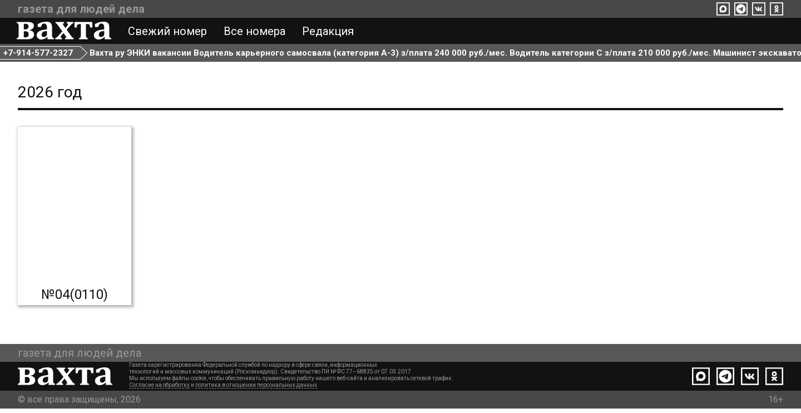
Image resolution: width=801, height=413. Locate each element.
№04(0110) (74, 299)
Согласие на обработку (159, 389)
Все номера (255, 32)
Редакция (329, 32)
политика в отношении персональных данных (256, 389)
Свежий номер (168, 32)
